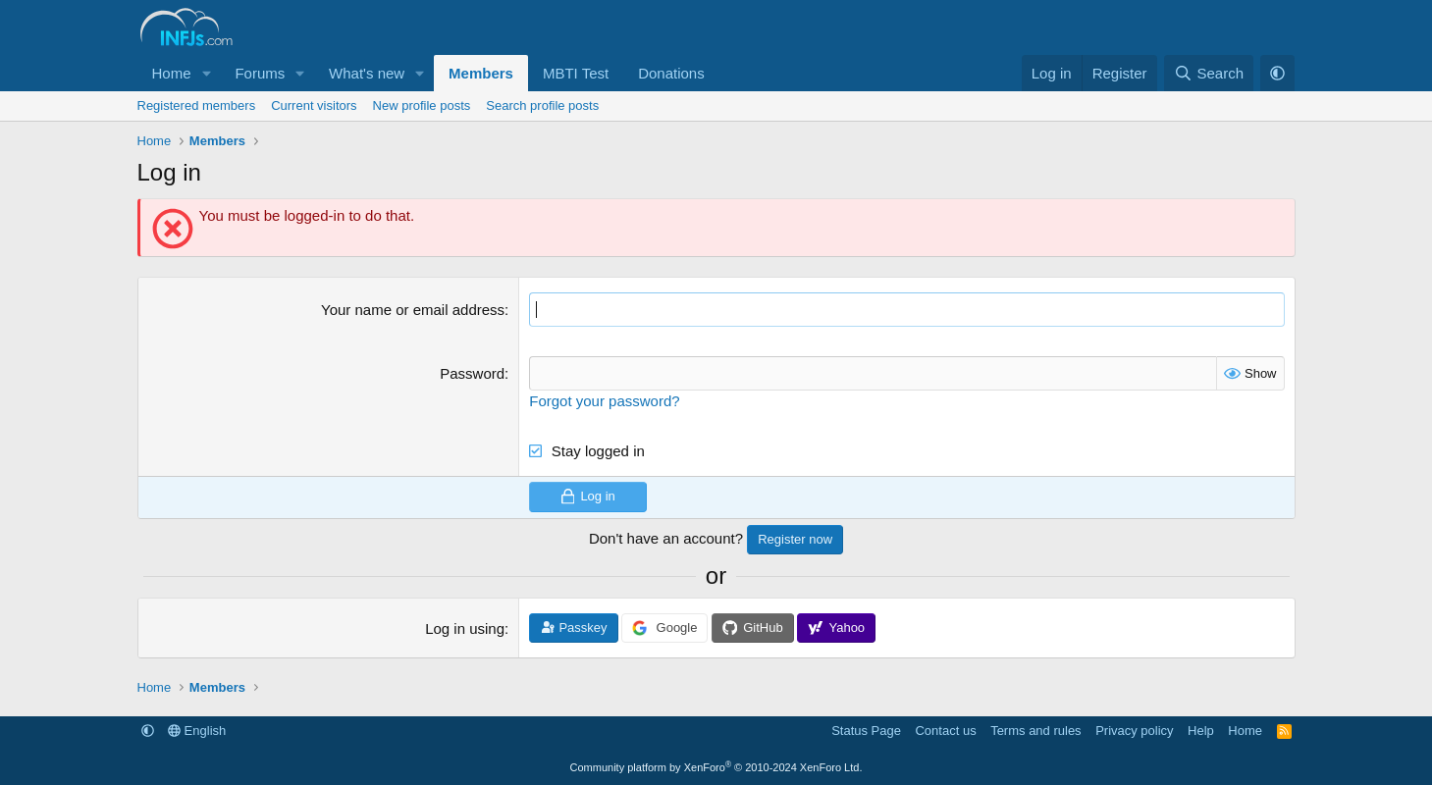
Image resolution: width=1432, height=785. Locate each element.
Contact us (945, 730)
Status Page (866, 730)
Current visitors (313, 105)
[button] (206, 73)
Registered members (196, 105)
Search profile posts (542, 105)
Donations (671, 73)
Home (171, 73)
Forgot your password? (604, 400)
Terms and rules (1035, 730)
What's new (366, 73)
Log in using (464, 628)
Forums (260, 73)
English (197, 730)
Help (1201, 730)
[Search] (1208, 73)
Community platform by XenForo (716, 767)
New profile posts (422, 105)
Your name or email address (412, 309)
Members (481, 73)
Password (472, 373)
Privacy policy (1134, 730)
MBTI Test (576, 73)
